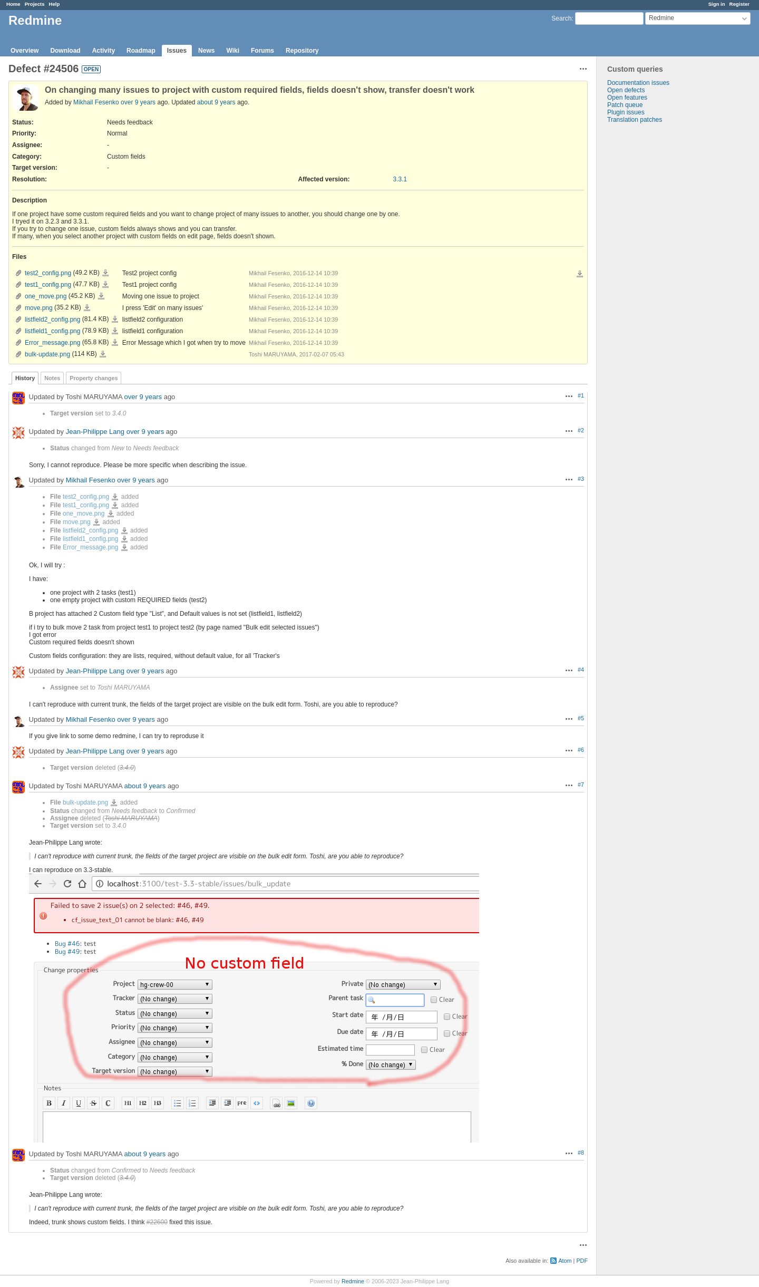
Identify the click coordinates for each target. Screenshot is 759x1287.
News (206, 50)
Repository (302, 50)
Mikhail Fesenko (96, 102)
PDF (582, 1260)
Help (54, 4)
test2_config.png (48, 273)
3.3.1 (400, 179)
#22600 (157, 1222)
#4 (581, 669)
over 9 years (138, 102)
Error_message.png (52, 342)
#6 (581, 750)
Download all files (580, 274)
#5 (581, 718)
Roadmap (140, 50)
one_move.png (45, 296)
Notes (52, 378)
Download (65, 50)
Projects (35, 4)
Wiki (232, 50)
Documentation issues (638, 82)
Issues (177, 50)
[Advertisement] (649, 289)
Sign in (716, 4)
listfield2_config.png (52, 319)
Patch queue (625, 105)
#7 (581, 784)
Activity (103, 50)
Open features (627, 97)
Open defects (626, 90)
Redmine (353, 1281)
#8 (581, 1152)
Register (739, 4)
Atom (564, 1260)
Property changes (94, 378)
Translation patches (634, 119)
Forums (262, 50)
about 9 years (216, 102)
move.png (39, 308)
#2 (581, 430)
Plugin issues (626, 112)
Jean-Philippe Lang (95, 432)
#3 (581, 479)
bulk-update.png (47, 354)
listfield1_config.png (52, 331)
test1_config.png (48, 284)
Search (561, 18)
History (25, 378)
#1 (581, 395)
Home (13, 4)
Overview (24, 50)
